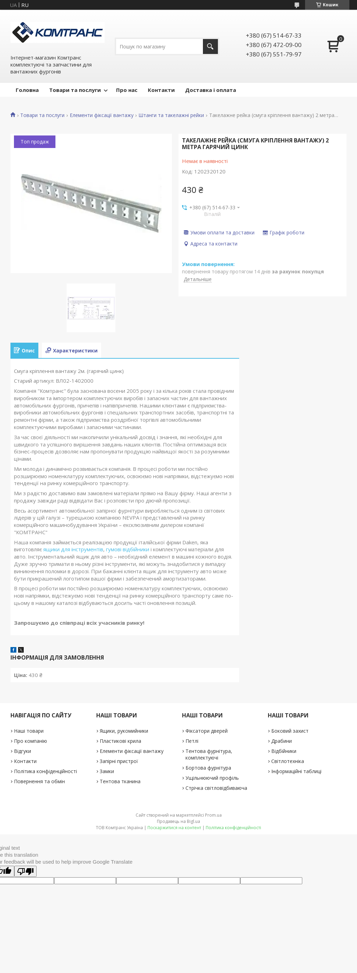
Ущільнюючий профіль (212, 777)
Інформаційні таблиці (296, 771)
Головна (27, 89)
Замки (107, 771)
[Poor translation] (25, 871)
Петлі (191, 741)
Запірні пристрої (119, 761)
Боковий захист (290, 730)
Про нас (126, 89)
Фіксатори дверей (206, 730)
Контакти (161, 89)
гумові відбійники (127, 549)
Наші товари (29, 730)
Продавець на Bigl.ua (178, 821)
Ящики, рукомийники (124, 730)
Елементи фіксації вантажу (102, 115)
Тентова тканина (120, 781)
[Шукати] (210, 46)
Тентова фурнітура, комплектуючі (208, 754)
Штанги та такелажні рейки (171, 115)
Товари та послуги (75, 89)
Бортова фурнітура (208, 767)
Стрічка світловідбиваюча (216, 788)
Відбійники (283, 751)
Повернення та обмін (39, 781)
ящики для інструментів (73, 549)
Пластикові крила (120, 741)
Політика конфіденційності (45, 771)
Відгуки (22, 751)
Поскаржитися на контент (174, 828)
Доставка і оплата (210, 89)
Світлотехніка (287, 761)
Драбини (281, 741)
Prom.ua (213, 815)
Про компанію (30, 741)
